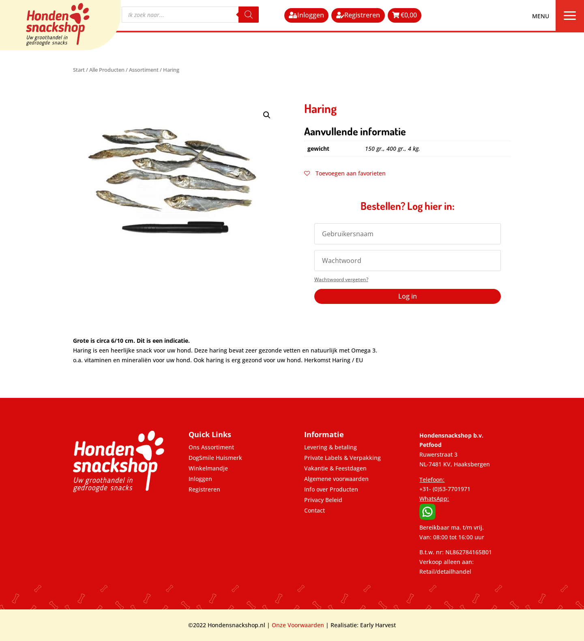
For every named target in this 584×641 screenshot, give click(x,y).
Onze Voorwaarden (298, 625)
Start (79, 69)
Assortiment (144, 69)
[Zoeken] (248, 14)
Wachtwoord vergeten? (341, 279)
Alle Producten (107, 69)
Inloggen (310, 15)
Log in (407, 296)
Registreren (362, 15)
